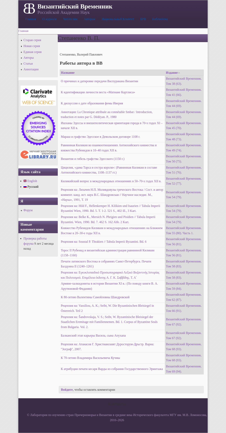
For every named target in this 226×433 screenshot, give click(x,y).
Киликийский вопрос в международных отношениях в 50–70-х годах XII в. (111, 181)
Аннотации (30, 69)
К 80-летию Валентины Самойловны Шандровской (95, 297)
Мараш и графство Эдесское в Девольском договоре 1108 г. (100, 136)
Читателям (70, 19)
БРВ (143, 19)
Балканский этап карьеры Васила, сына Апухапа (93, 335)
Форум (28, 210)
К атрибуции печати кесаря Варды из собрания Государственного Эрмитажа (112, 369)
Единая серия (32, 52)
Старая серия (32, 40)
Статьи (28, 63)
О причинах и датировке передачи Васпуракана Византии (99, 81)
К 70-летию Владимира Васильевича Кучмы (90, 357)
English (30, 181)
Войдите (67, 389)
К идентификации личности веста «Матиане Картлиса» (98, 92)
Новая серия (31, 46)
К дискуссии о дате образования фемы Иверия (92, 103)
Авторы (28, 57)
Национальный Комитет (118, 19)
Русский (30, 186)
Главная (30, 19)
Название (68, 72)
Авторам (89, 19)
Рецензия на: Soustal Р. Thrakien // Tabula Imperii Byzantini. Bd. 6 (104, 241)
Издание (173, 72)
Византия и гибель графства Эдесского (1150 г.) (93, 158)
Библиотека (160, 19)
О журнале (49, 19)
